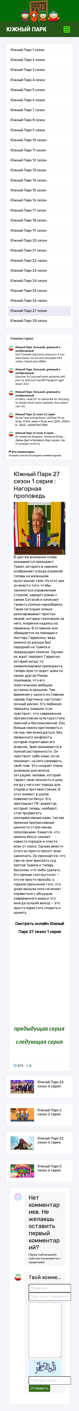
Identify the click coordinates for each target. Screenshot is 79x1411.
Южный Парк (26, 29)
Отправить (39, 1388)
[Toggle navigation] (67, 29)
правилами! (36, 1262)
